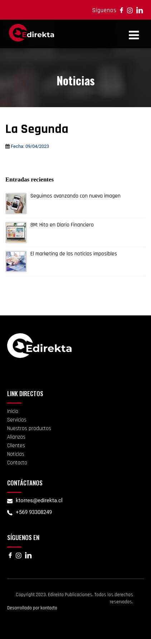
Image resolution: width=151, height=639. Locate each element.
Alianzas (16, 437)
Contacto (17, 462)
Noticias (15, 454)
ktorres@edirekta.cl (39, 500)
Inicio (12, 411)
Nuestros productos (29, 428)
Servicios (16, 419)
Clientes (16, 445)
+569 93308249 (34, 512)
